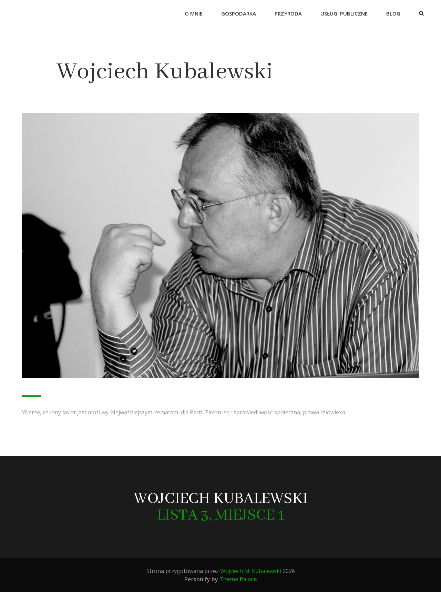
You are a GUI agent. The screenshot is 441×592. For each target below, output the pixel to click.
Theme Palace (238, 579)
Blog (393, 13)
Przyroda (288, 13)
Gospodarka (238, 13)
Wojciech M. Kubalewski (250, 571)
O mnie (194, 13)
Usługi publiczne (344, 13)
